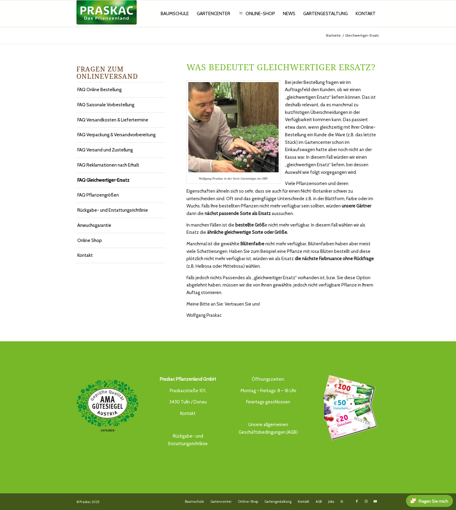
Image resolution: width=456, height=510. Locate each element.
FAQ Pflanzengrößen (98, 195)
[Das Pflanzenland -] (106, 13)
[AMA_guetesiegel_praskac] (107, 405)
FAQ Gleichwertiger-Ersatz (103, 180)
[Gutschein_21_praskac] (348, 407)
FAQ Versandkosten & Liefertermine (112, 120)
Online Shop (89, 240)
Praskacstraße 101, (188, 390)
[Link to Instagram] (365, 501)
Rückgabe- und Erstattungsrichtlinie (112, 210)
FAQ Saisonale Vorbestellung (105, 105)
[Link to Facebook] (356, 501)
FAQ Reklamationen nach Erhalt (108, 165)
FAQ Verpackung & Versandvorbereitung (116, 134)
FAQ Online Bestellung (99, 89)
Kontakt (85, 255)
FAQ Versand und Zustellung (105, 150)
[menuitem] (175, 13)
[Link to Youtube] (375, 501)
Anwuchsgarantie (94, 225)
